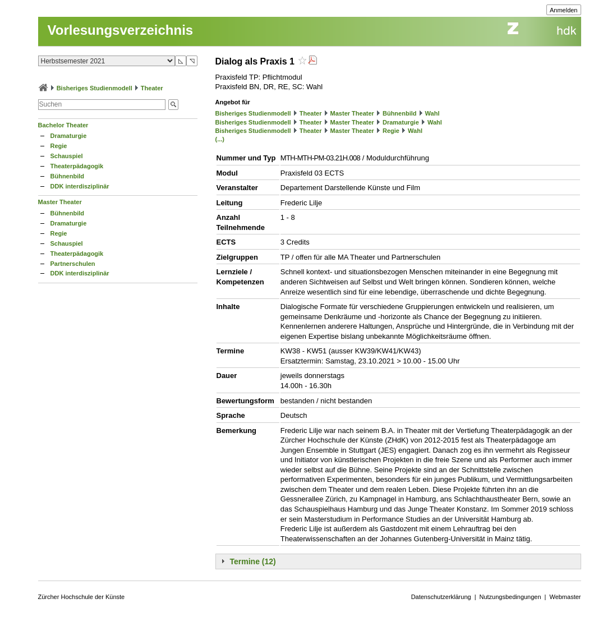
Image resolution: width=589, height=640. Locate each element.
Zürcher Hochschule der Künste (81, 596)
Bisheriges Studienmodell (94, 88)
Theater (152, 88)
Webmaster (565, 596)
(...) (220, 139)
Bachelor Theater (63, 125)
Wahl (432, 113)
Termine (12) (253, 561)
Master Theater (60, 202)
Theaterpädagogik (77, 166)
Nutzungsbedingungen (510, 596)
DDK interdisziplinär (79, 186)
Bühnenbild (67, 176)
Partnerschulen (72, 263)
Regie (58, 145)
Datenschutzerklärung (441, 596)
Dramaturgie (68, 135)
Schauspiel (66, 156)
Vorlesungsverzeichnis (121, 30)
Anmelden (564, 10)
